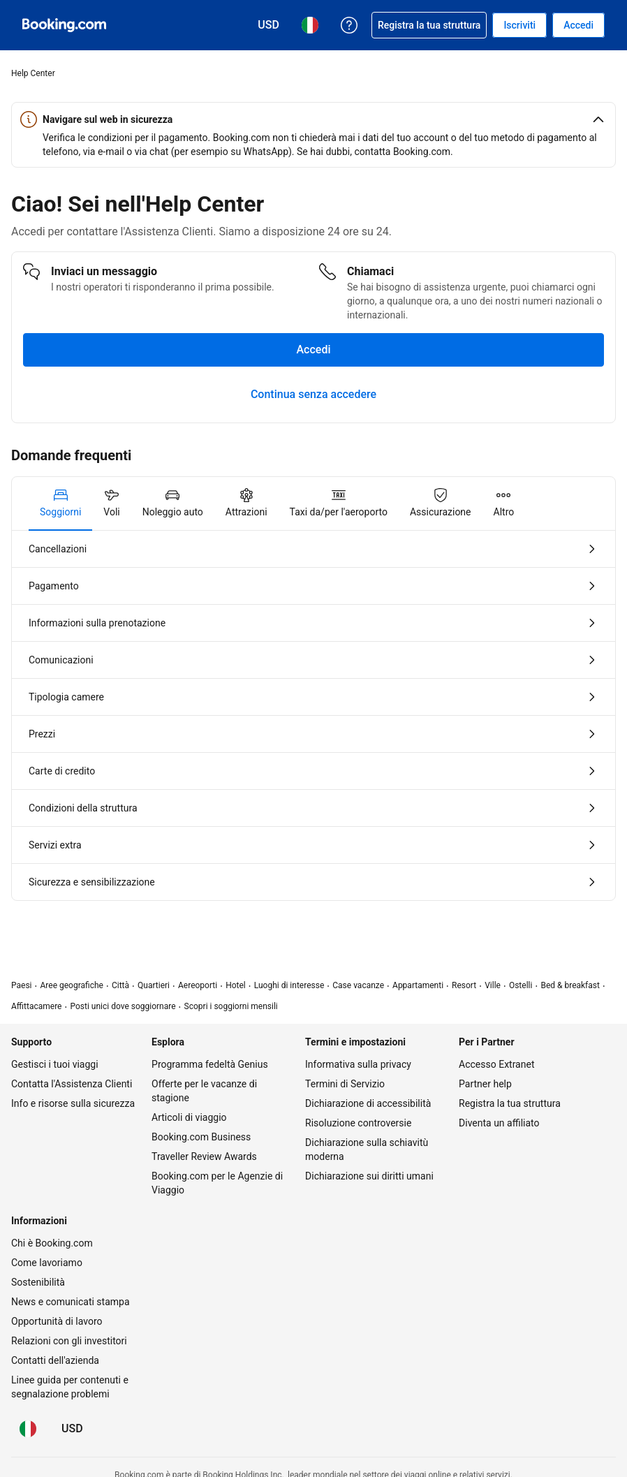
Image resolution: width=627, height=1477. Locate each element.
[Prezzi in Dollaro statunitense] (72, 1429)
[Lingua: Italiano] (28, 1429)
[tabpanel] (313, 715)
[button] (313, 119)
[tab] (60, 503)
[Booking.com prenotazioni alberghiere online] (64, 25)
